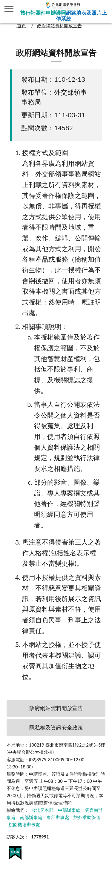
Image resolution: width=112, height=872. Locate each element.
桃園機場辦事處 (24, 824)
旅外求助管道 (86, 817)
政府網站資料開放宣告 (59, 25)
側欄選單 (8, 9)
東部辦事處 (58, 817)
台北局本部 (42, 810)
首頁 (21, 25)
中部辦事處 (69, 810)
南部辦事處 (31, 817)
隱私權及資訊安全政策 (56, 727)
